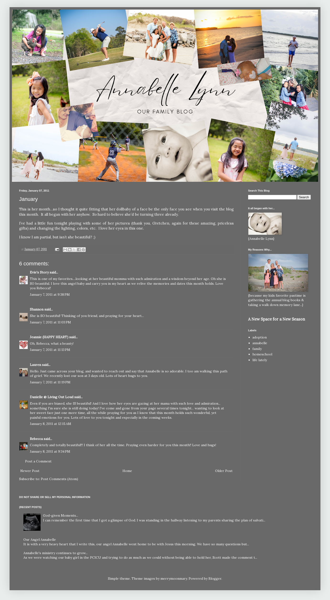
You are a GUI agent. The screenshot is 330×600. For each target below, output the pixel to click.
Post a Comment (38, 461)
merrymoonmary (173, 578)
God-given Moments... (60, 515)
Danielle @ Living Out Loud (51, 397)
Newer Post (29, 471)
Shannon (36, 309)
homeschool (262, 354)
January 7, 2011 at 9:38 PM (50, 294)
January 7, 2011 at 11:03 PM (50, 322)
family (257, 349)
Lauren (35, 365)
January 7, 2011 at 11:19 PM (50, 382)
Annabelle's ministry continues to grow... (55, 553)
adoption (259, 337)
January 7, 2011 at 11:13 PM (50, 350)
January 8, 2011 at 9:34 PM (50, 451)
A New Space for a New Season (276, 319)
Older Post (224, 471)
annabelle (259, 343)
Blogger (214, 578)
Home (127, 471)
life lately (259, 360)
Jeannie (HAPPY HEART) (49, 337)
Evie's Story (39, 272)
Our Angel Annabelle (39, 539)
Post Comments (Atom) (59, 479)
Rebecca (36, 439)
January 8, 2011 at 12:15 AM (50, 424)
